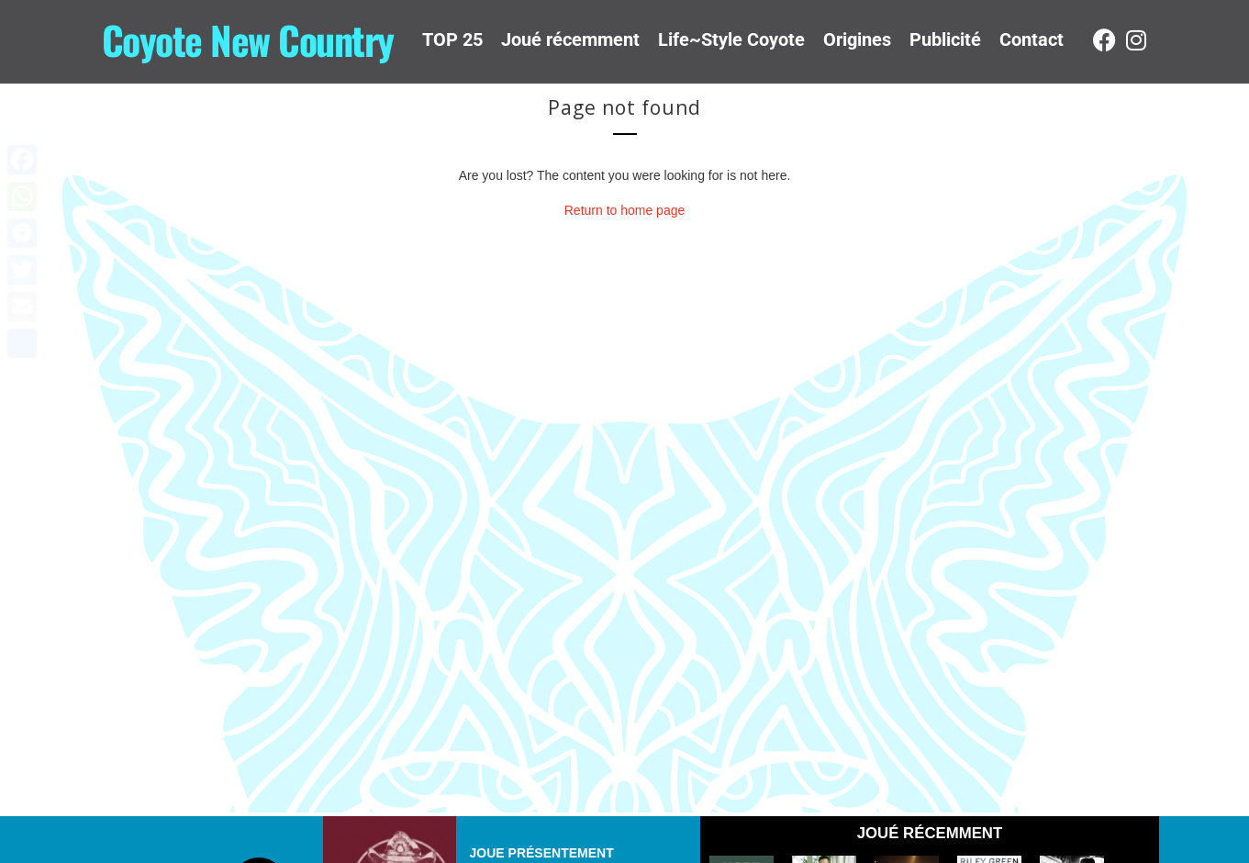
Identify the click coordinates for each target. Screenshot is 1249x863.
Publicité (945, 39)
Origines (857, 39)
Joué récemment (570, 39)
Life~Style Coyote (731, 39)
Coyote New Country (248, 39)
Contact (1031, 39)
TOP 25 (452, 39)
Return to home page (625, 210)
